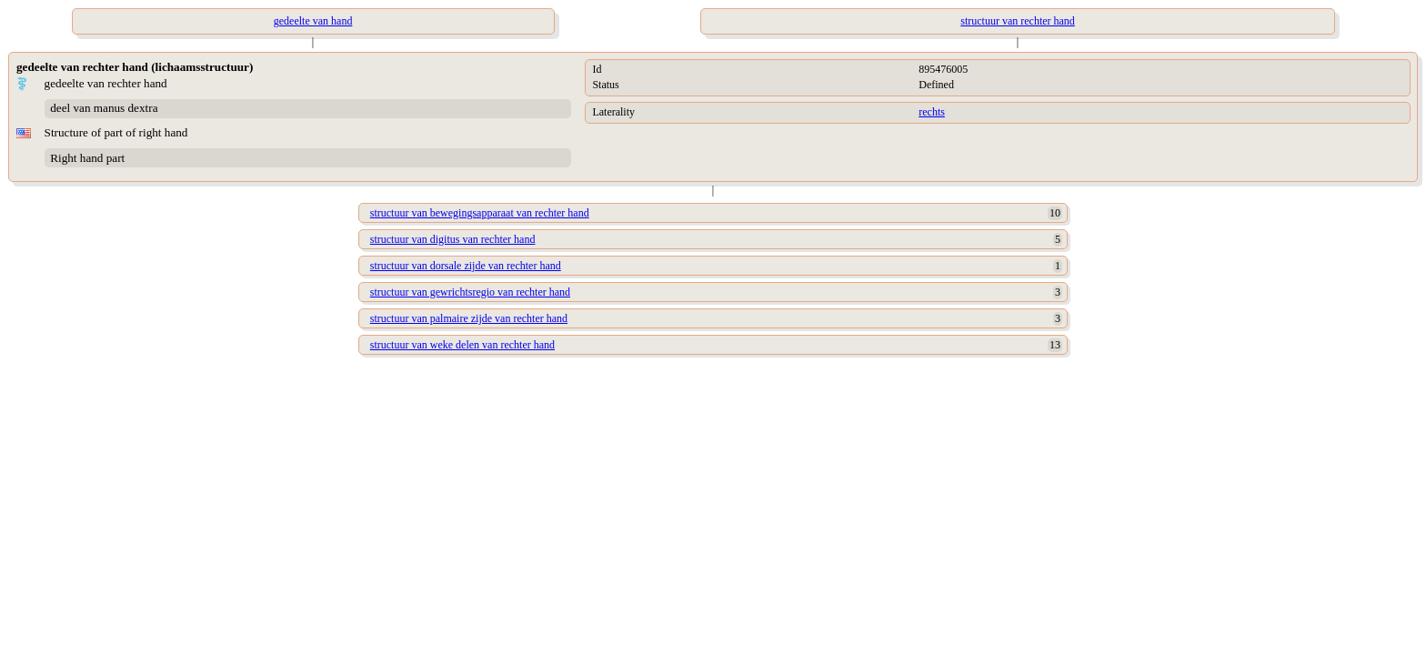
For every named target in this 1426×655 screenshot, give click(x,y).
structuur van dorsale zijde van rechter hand (465, 265)
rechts (932, 112)
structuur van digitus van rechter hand (453, 239)
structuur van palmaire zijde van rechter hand (468, 318)
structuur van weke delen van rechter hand (462, 344)
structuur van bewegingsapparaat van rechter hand (479, 213)
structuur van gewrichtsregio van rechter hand (470, 292)
